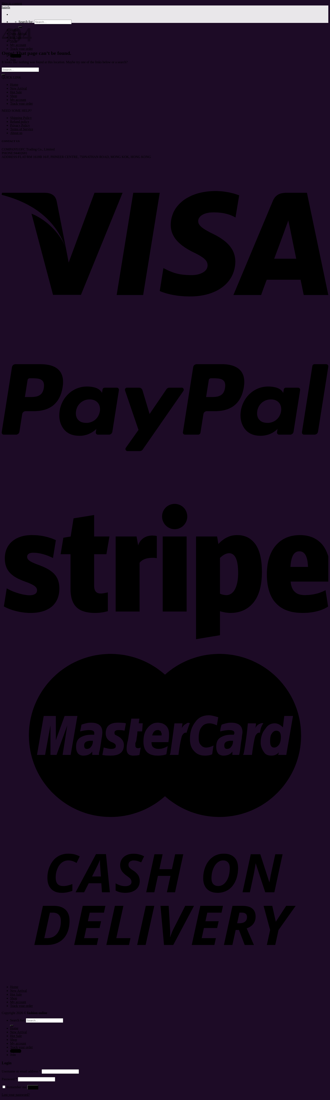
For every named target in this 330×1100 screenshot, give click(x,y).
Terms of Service (21, 129)
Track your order (21, 48)
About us (16, 133)
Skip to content (12, 3)
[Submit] (3, 74)
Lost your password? (16, 1094)
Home (14, 84)
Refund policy (19, 121)
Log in (33, 1087)
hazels (6, 7)
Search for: (26, 22)
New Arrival (18, 88)
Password (9, 1079)
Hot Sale (16, 92)
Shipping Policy (21, 118)
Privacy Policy (20, 125)
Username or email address (21, 1071)
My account (18, 99)
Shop (13, 96)
